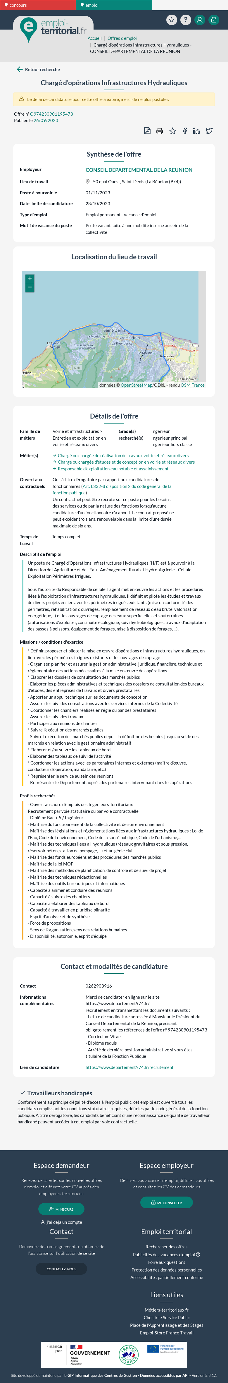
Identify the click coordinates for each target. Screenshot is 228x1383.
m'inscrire (61, 1208)
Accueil (95, 38)
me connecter (166, 1202)
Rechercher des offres (167, 1246)
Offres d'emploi (122, 38)
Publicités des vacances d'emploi (164, 1254)
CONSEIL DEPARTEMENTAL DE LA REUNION (139, 170)
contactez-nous (61, 1268)
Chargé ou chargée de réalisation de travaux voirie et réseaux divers (121, 455)
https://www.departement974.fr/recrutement (130, 1067)
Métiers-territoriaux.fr (167, 1309)
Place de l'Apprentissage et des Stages (166, 1325)
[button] (29, 279)
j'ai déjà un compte (61, 1222)
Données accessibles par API (164, 1375)
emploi (90, 5)
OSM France (193, 385)
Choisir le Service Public (167, 1317)
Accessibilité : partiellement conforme (166, 1277)
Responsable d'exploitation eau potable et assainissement (111, 468)
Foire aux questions (166, 1262)
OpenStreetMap (136, 385)
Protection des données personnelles (167, 1269)
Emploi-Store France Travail (167, 1332)
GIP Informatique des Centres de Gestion (102, 1375)
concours (16, 5)
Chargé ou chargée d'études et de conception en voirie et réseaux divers (124, 462)
